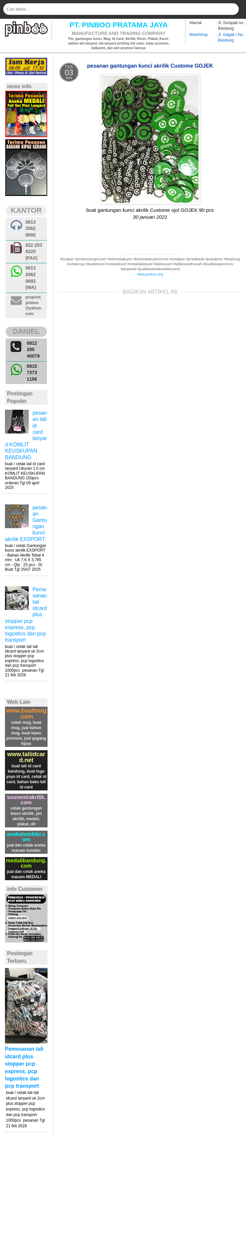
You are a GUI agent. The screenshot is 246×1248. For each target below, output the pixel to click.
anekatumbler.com (26, 836)
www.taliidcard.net (26, 757)
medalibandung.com (26, 863)
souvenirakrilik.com (26, 799)
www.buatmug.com (26, 713)
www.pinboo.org (150, 274)
